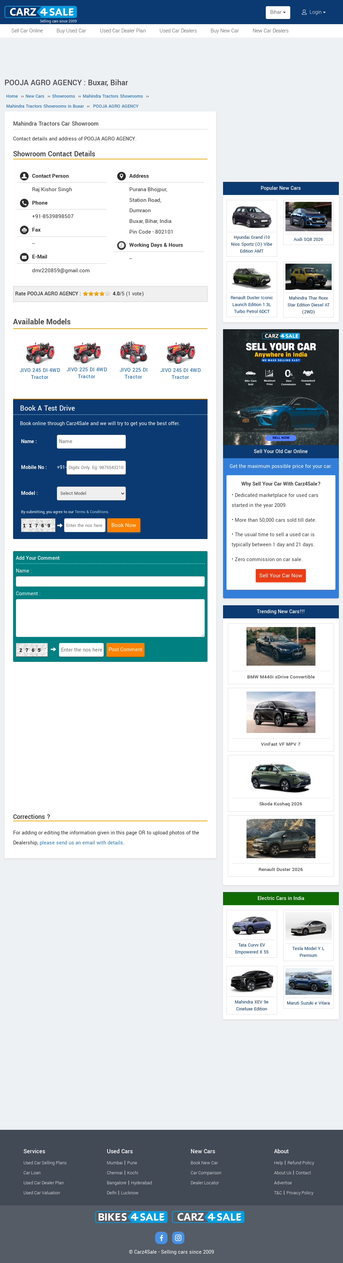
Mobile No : (34, 467)
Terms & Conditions (91, 512)
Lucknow (130, 1193)
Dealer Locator (205, 1183)
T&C (278, 1193)
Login (314, 12)
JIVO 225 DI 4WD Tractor (87, 373)
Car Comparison (206, 1173)
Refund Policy (300, 1163)
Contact (303, 1173)
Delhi (112, 1193)
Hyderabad (141, 1183)
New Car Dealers (271, 31)
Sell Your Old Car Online (281, 451)
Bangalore (117, 1183)
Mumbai (115, 1163)
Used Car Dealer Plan (123, 31)
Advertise (283, 1183)
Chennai (115, 1173)
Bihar (278, 12)
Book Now (123, 525)
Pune (132, 1163)
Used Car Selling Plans (45, 1163)
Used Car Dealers (178, 31)
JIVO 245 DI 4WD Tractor (40, 374)
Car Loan (32, 1173)
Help (278, 1163)
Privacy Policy (299, 1193)
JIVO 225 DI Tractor (134, 373)
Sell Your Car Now (280, 575)
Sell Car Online (27, 31)
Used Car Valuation (41, 1193)
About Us (282, 1173)
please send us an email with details (81, 842)
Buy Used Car (71, 31)
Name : (29, 441)
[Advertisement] (171, 56)
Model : (29, 493)
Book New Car (204, 1163)
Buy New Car (225, 31)
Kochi (132, 1173)
